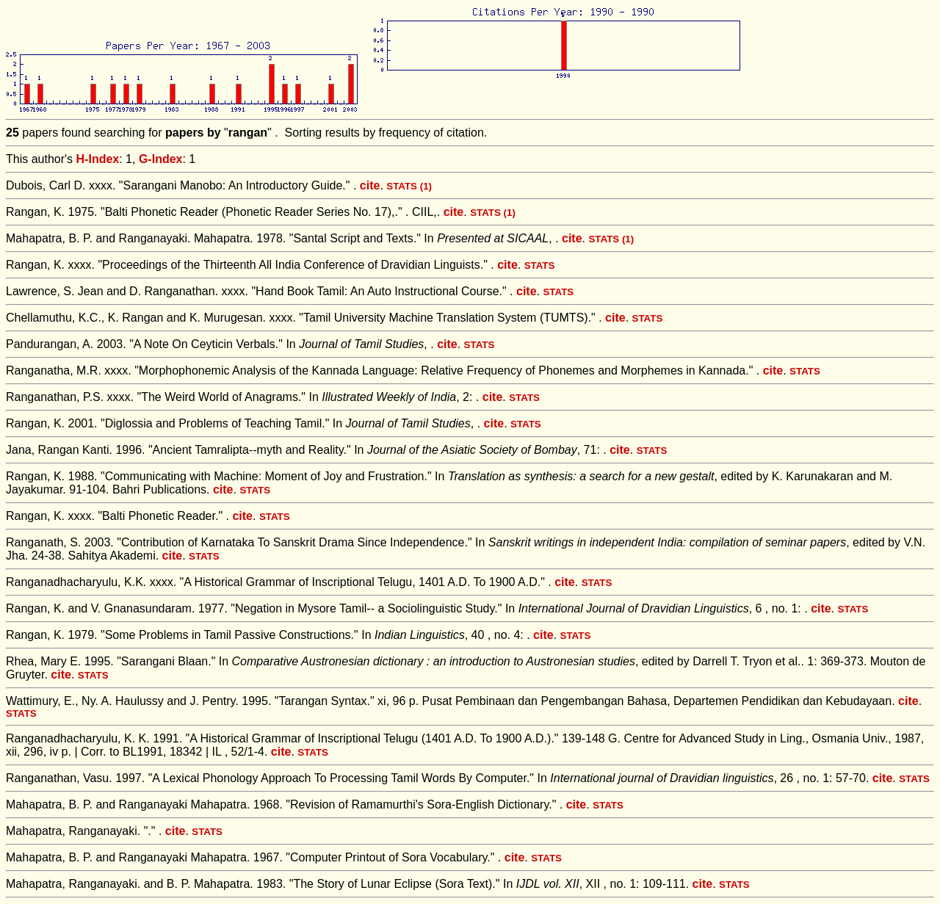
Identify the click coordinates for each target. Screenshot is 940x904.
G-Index (161, 159)
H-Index (98, 159)
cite (370, 185)
